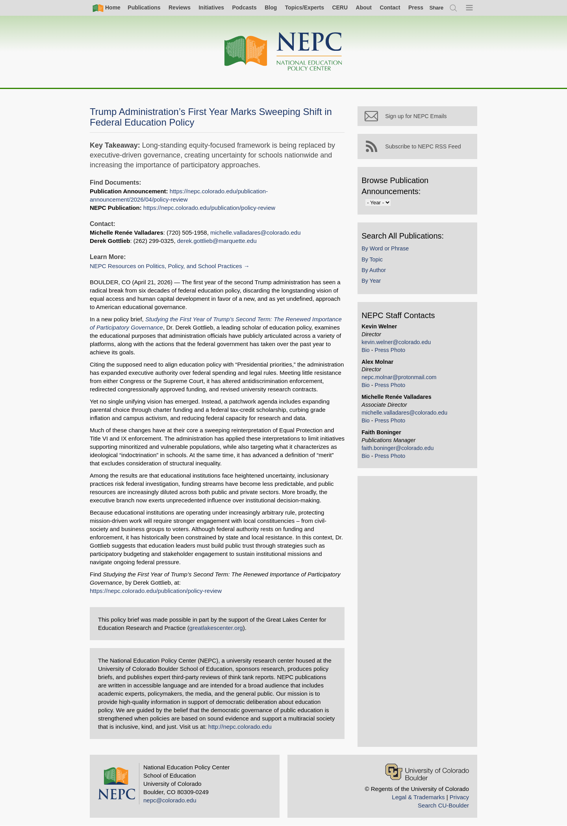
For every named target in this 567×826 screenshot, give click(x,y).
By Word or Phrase (390, 253)
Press (415, 7)
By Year (376, 286)
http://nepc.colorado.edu (240, 726)
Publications (144, 7)
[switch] (437, 8)
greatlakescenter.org (216, 627)
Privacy (459, 797)
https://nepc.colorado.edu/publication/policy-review (209, 207)
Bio (371, 355)
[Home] (283, 51)
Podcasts (244, 7)
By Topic (377, 264)
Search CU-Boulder (443, 805)
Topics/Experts (304, 7)
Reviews (180, 7)
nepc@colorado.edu (169, 800)
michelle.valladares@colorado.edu (255, 232)
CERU (340, 7)
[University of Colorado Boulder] (427, 772)
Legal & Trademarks (418, 797)
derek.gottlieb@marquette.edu (217, 240)
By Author (379, 275)
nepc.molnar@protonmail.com (404, 382)
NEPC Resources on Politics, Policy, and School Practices (166, 266)
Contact (390, 7)
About (364, 7)
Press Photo (395, 355)
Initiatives (211, 7)
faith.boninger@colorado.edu (403, 453)
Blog (271, 7)
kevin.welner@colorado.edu (401, 347)
